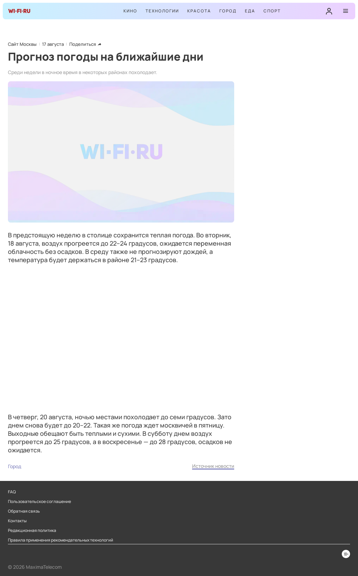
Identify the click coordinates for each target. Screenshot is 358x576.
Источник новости (213, 466)
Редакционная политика (32, 530)
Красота (199, 11)
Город (228, 11)
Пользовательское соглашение (39, 501)
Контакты (17, 521)
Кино (130, 11)
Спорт (272, 11)
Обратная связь (24, 511)
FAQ (12, 492)
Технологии (162, 11)
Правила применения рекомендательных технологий (60, 540)
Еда (250, 11)
